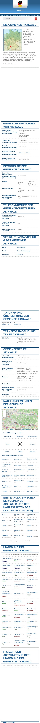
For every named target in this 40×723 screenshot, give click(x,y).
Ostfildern (30, 486)
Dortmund (17, 525)
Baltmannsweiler (32, 459)
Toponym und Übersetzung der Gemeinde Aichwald (17, 316)
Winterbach (18, 480)
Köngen (4, 481)
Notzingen (30, 491)
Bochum (29, 536)
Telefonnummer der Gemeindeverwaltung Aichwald (19, 208)
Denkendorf (30, 475)
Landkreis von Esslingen (26, 15)
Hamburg (17, 514)
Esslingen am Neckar (6, 465)
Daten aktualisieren (9, 64)
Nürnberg (5, 535)
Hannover (30, 530)
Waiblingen (30, 481)
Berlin (4, 515)
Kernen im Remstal (5, 470)
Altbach (7, 444)
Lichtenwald (30, 470)
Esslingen (20, 254)
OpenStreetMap (26, 429)
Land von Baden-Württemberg (9, 15)
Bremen (4, 530)
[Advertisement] (20, 94)
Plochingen (17, 465)
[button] (4, 412)
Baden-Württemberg (23, 251)
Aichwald (20, 10)
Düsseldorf (30, 519)
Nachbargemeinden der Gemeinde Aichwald (17, 404)
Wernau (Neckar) (19, 475)
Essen (29, 525)
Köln (3, 520)
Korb (15, 486)
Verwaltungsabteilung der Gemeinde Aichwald (19, 240)
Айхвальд (17, 324)
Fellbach (4, 491)
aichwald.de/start (24, 153)
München (30, 514)
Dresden (17, 530)
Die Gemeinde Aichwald (19, 24)
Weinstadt (7, 436)
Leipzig (4, 525)
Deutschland (21, 247)
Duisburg (17, 535)
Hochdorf (17, 491)
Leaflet (11, 429)
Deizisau (32, 444)
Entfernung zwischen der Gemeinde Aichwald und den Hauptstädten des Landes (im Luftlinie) (19, 504)
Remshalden (32, 436)
